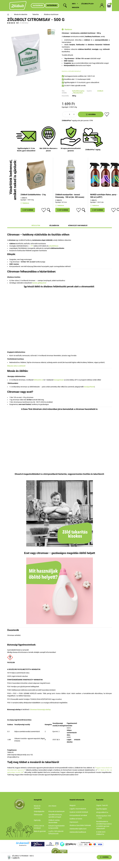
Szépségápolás (39, 811)
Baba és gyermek (40, 831)
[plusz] (74, 114)
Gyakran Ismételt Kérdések (79, 812)
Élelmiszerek (38, 815)
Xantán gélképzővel (39, 283)
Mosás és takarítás (20, 14)
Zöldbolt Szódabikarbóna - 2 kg (33, 195)
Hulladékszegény (78, 91)
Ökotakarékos (78, 93)
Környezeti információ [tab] (77, 225)
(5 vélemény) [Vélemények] (24, 23)
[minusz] (65, 114)
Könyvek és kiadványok (56, 811)
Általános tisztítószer (51, 14)
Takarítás (35, 14)
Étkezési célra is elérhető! (16, 366)
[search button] (65, 5)
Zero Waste (52, 806)
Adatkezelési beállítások (78, 832)
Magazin (75, 7)
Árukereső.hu (22, 845)
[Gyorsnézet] (48, 210)
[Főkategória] (8, 14)
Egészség (37, 820)
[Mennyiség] (69, 114)
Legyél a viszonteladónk (78, 809)
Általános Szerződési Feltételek (80, 825)
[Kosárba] (90, 114)
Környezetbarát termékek (78, 815)
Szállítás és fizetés (76, 819)
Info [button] (74, 4)
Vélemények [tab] (54, 225)
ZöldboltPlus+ (87, 4)
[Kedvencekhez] (107, 114)
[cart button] (109, 5)
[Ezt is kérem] (28, 210)
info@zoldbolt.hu (102, 812)
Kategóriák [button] (52, 5)
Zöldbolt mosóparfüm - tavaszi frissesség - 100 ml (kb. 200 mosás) (69, 196)
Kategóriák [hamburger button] (38, 6)
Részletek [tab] (36, 225)
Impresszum (74, 822)
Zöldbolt (100, 91)
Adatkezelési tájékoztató (78, 829)
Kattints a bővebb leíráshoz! (71, 71)
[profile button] (102, 5)
